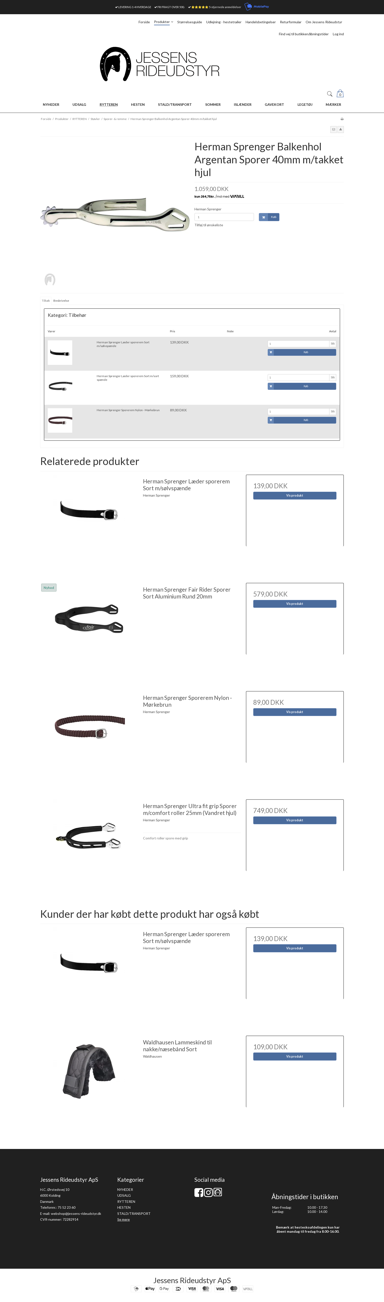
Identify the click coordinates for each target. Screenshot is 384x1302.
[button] (333, 129)
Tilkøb (46, 300)
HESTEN (124, 1207)
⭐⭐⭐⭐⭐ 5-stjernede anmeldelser (216, 7)
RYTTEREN (126, 1201)
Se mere (123, 1219)
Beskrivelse (61, 300)
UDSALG (124, 1195)
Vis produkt (294, 495)
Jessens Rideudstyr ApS (192, 1280)
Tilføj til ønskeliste (208, 225)
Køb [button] (267, 217)
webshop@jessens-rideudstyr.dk (76, 1213)
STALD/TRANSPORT (134, 1213)
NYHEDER (125, 1189)
